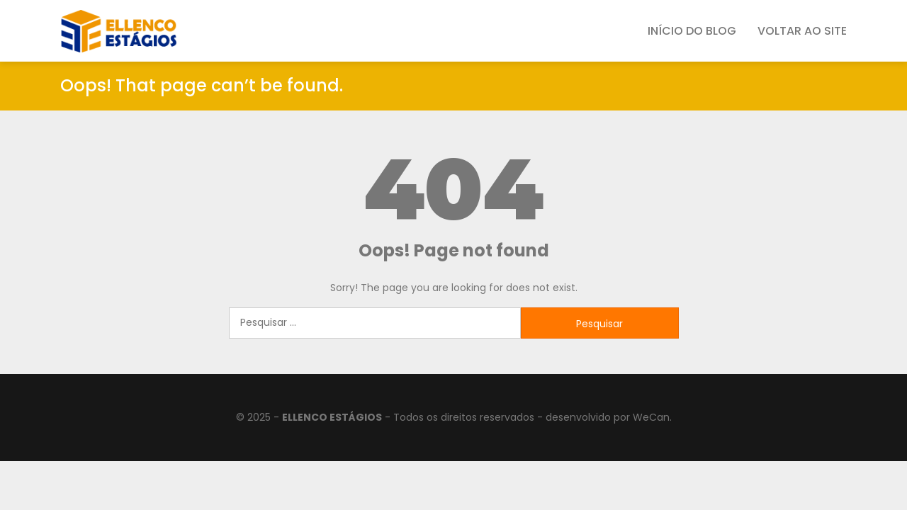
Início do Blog (692, 31)
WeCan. (652, 417)
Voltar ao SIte (802, 31)
